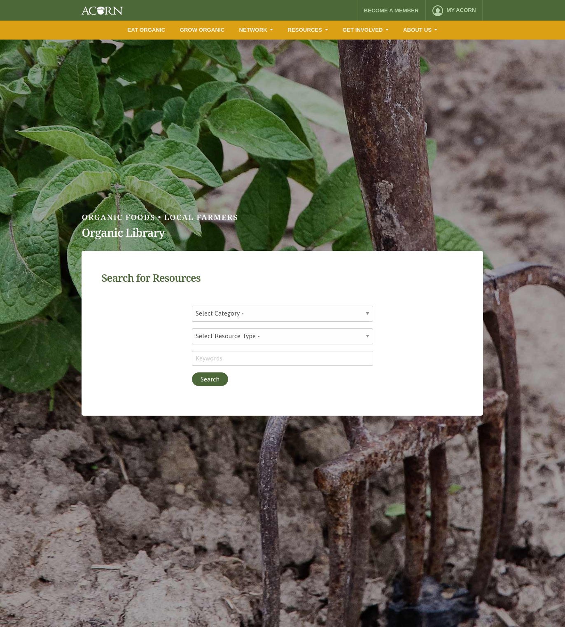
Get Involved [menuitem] (363, 30)
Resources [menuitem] (304, 30)
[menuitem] (454, 10)
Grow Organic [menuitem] (202, 30)
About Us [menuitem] (417, 30)
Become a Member (391, 10)
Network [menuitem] (253, 30)
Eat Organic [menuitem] (147, 30)
